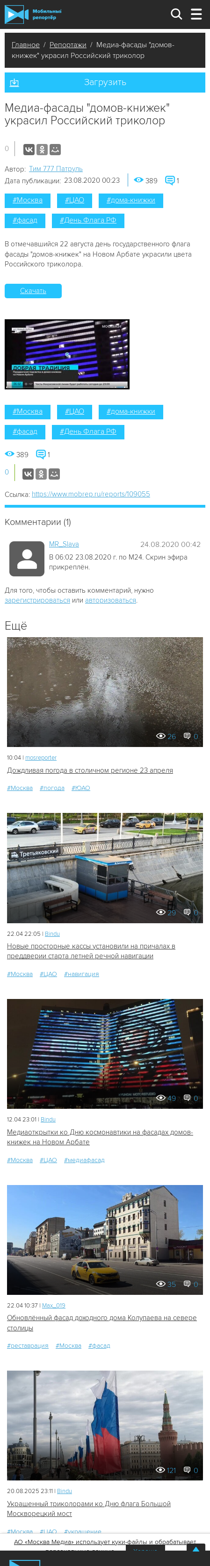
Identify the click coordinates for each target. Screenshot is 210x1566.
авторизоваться (110, 600)
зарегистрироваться (37, 600)
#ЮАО (81, 788)
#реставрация (28, 1346)
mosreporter (41, 757)
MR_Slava (64, 544)
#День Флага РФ (88, 220)
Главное (26, 45)
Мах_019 (53, 1305)
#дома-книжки (131, 200)
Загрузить (105, 82)
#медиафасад (84, 1160)
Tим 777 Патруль (56, 169)
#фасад (25, 220)
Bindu (52, 934)
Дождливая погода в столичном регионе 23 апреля (90, 770)
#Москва (28, 200)
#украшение (82, 1532)
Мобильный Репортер (33, 14)
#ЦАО (74, 200)
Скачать (33, 291)
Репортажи (68, 45)
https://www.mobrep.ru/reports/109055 (91, 494)
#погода (52, 788)
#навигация (81, 974)
